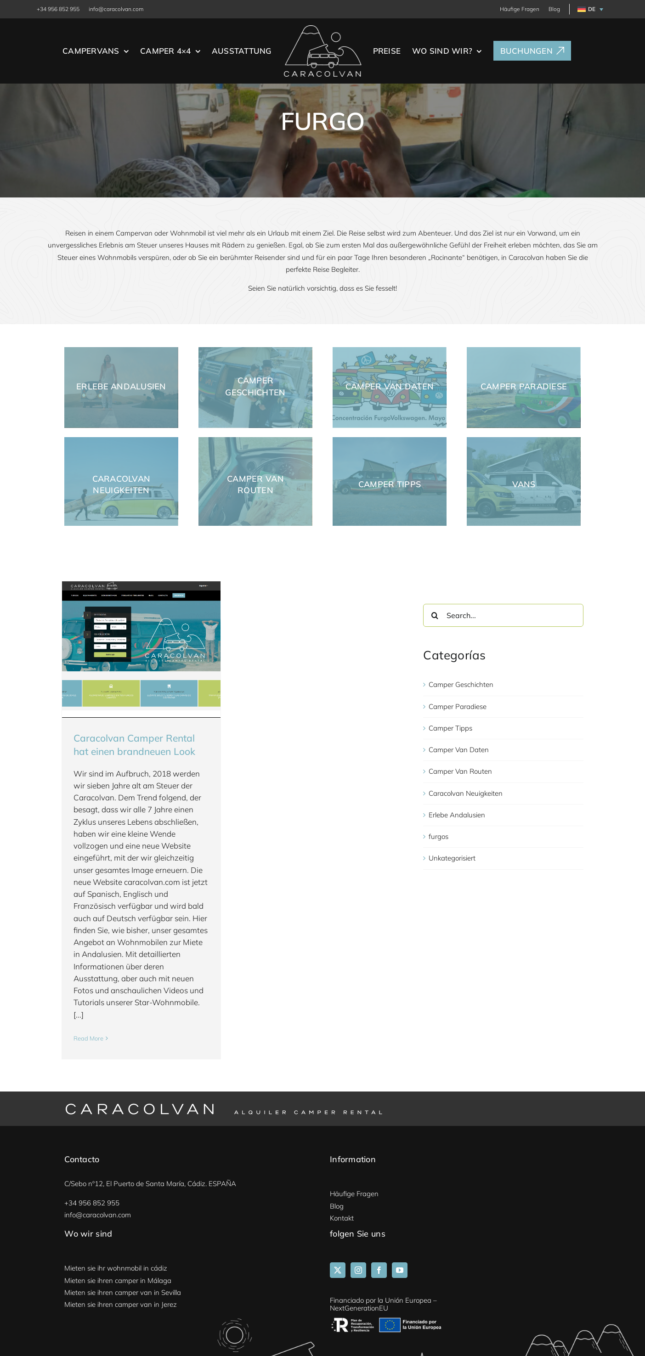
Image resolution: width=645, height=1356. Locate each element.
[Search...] (503, 615)
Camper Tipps (450, 728)
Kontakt (342, 1218)
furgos (438, 837)
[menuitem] (588, 9)
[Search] (434, 615)
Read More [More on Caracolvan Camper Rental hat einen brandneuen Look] (88, 1038)
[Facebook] (379, 1270)
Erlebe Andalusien (457, 814)
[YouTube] (399, 1270)
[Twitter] (337, 1270)
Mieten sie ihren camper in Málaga (117, 1280)
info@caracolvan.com (116, 9)
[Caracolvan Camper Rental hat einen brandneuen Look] (141, 646)
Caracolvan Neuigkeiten (466, 793)
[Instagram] (358, 1270)
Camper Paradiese (458, 706)
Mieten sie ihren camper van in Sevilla (122, 1292)
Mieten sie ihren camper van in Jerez (120, 1304)
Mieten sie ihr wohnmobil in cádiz (115, 1268)
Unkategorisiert (452, 858)
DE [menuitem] (591, 9)
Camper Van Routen (460, 771)
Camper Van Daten (459, 750)
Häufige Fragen (519, 9)
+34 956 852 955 (58, 9)
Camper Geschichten (461, 685)
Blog (554, 9)
